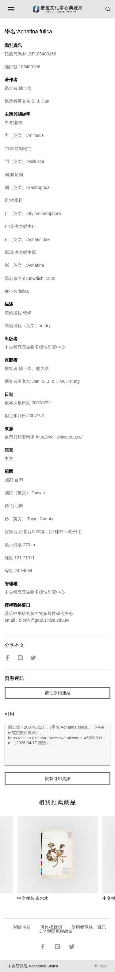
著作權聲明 (51, 927)
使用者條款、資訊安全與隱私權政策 (72, 929)
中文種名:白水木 (32, 898)
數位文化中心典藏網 (57, 9)
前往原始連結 (58, 692)
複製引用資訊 (58, 778)
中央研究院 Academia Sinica (33, 966)
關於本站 (22, 927)
